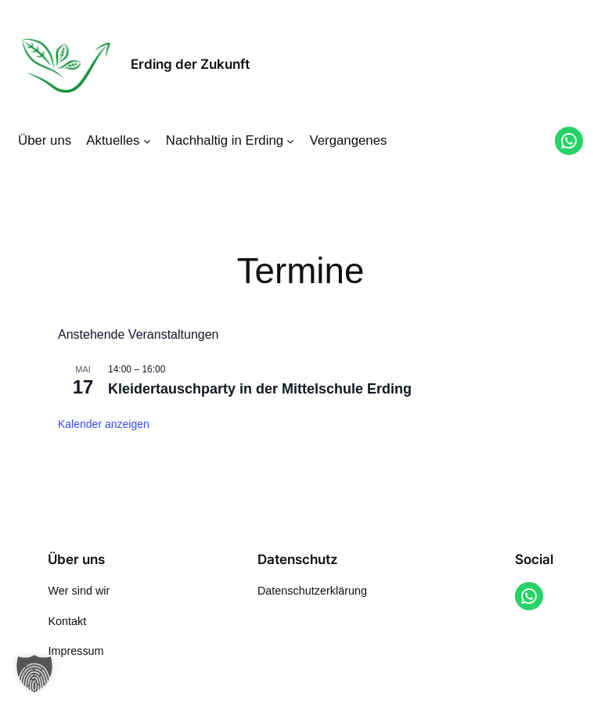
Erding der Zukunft (190, 64)
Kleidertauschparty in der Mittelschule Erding (260, 389)
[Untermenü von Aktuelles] (147, 141)
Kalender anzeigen (103, 424)
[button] (34, 673)
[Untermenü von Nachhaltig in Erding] (290, 141)
